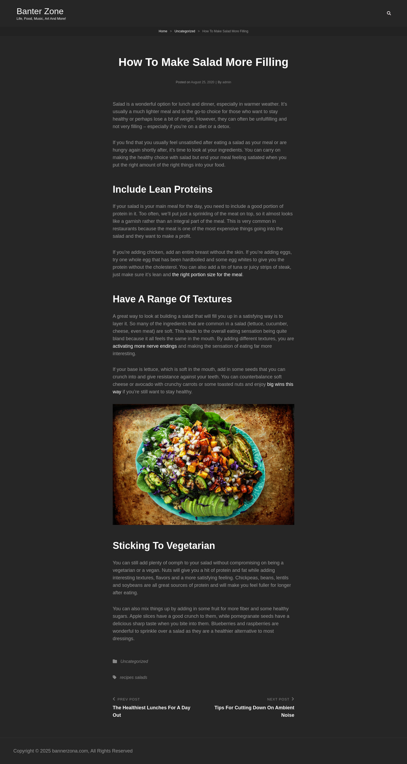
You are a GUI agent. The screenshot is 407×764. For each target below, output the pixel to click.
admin (226, 82)
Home (163, 31)
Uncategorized (184, 31)
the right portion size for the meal (207, 274)
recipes (127, 677)
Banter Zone (40, 11)
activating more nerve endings (145, 346)
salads (141, 677)
